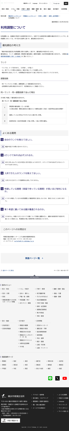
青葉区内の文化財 (25, 331)
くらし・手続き (24, 289)
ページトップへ (34, 277)
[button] (34, 258)
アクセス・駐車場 (38, 394)
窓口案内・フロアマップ (40, 398)
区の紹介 (22, 321)
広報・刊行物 (41, 344)
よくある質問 (63, 394)
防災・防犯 (5, 289)
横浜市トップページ (14, 16)
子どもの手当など (42, 296)
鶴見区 (61, 365)
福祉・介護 (57, 293)
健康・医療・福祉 (59, 289)
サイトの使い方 (63, 411)
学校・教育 (40, 316)
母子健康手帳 (41, 293)
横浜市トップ (27, 3)
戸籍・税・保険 (24, 296)
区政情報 (39, 321)
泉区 (26, 361)
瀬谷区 (38, 365)
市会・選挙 (40, 338)
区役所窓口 (5, 325)
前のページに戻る (8, 270)
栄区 (26, 365)
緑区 (49, 368)
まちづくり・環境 (25, 303)
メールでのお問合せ (39, 408)
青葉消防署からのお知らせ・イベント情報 (9, 300)
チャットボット (43, 3)
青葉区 (4, 361)
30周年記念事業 (24, 343)
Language (61, 401)
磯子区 (38, 361)
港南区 (4, 365)
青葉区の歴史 (24, 328)
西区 (26, 368)
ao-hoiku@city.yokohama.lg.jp (24, 241)
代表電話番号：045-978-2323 (12, 415)
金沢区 (61, 361)
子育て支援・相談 (42, 303)
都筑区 (50, 365)
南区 (60, 368)
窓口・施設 (5, 321)
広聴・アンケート (42, 348)
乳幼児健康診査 (41, 300)
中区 (14, 368)
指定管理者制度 (41, 331)
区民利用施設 (6, 328)
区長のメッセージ (42, 325)
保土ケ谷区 (39, 368)
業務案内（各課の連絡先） (41, 401)
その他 (22, 346)
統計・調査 (40, 341)
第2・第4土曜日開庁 (39, 404)
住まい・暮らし (24, 293)
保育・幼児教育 (53, 16)
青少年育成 (40, 312)
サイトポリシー (63, 408)
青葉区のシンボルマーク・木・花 (26, 336)
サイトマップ (63, 404)
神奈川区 (50, 361)
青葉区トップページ (29, 16)
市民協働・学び (24, 300)
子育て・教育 (42, 16)
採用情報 (39, 335)
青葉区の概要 (24, 325)
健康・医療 (57, 296)
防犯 (3, 296)
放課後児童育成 (41, 309)
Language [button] (35, 3)
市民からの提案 (63, 398)
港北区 (15, 365)
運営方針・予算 (41, 328)
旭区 (14, 361)
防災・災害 (5, 293)
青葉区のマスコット (26, 340)
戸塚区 (4, 368)
